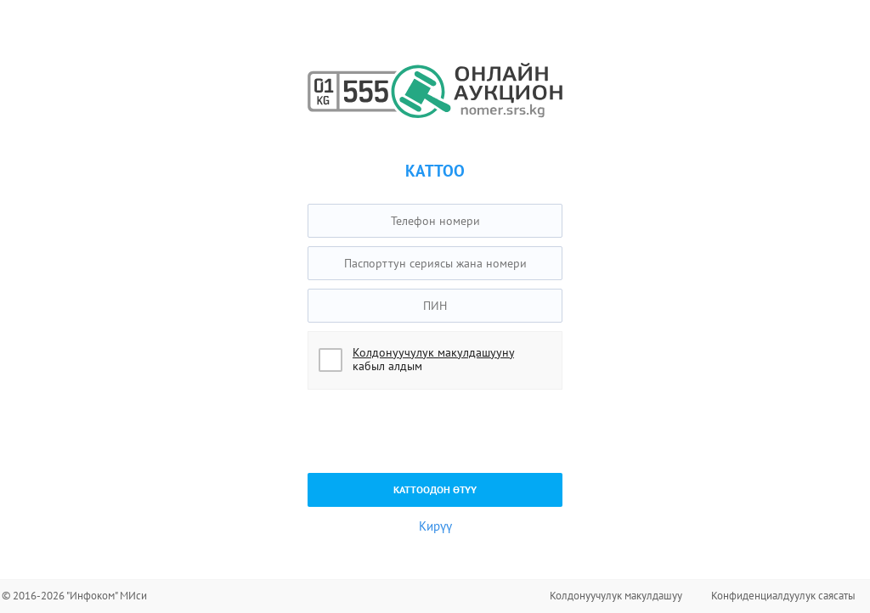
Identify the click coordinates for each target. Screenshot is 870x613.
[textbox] (435, 221)
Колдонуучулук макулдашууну (433, 352)
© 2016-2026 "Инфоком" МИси (74, 595)
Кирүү (435, 526)
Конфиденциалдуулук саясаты (783, 595)
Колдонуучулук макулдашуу (616, 595)
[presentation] (437, 431)
